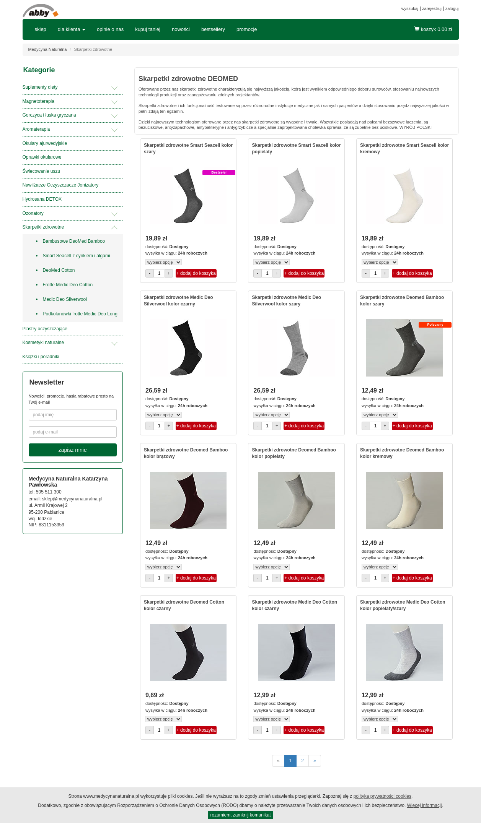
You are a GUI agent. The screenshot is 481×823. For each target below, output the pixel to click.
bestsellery (213, 29)
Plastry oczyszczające (45, 328)
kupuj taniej (147, 29)
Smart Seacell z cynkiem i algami (76, 255)
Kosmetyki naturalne (43, 342)
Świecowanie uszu (41, 171)
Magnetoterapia (38, 101)
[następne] (314, 761)
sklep (40, 29)
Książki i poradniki (41, 356)
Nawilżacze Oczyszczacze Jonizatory (61, 185)
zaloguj (452, 8)
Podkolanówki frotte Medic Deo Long (80, 314)
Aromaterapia (36, 129)
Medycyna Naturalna (47, 49)
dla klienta (71, 29)
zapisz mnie (73, 450)
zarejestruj (432, 8)
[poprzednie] (278, 761)
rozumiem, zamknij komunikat (240, 815)
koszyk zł (433, 29)
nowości (181, 29)
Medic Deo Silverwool (65, 299)
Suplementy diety (40, 87)
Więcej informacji (424, 805)
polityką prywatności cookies (382, 796)
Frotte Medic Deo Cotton (68, 284)
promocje (246, 29)
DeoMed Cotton (59, 270)
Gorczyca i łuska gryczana (49, 115)
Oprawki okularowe (42, 157)
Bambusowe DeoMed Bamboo (74, 241)
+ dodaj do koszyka (196, 273)
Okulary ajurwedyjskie (45, 143)
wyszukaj (410, 8)
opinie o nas (110, 29)
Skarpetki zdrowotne (43, 227)
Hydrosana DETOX (42, 199)
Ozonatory (33, 213)
